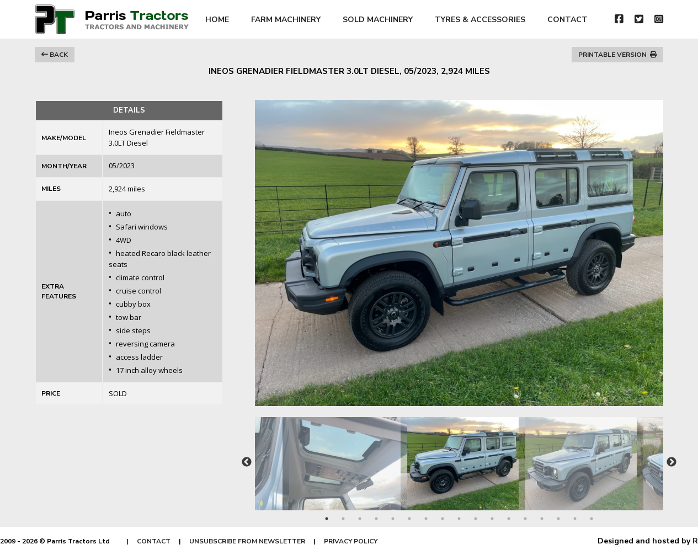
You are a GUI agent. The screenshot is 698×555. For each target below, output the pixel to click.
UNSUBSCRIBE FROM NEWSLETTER (247, 541)
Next (671, 462)
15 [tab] (558, 518)
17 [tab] (591, 518)
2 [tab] (343, 518)
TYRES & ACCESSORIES (480, 19)
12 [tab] (508, 518)
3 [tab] (359, 518)
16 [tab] (574, 518)
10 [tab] (475, 518)
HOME (217, 19)
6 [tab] (409, 518)
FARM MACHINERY (286, 19)
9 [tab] (459, 518)
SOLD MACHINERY (378, 19)
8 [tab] (442, 518)
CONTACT (567, 19)
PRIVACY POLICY (350, 541)
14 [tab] (541, 518)
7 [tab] (425, 518)
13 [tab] (525, 518)
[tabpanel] (460, 458)
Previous (246, 462)
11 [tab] (492, 518)
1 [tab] (326, 518)
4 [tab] (376, 518)
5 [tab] (392, 518)
